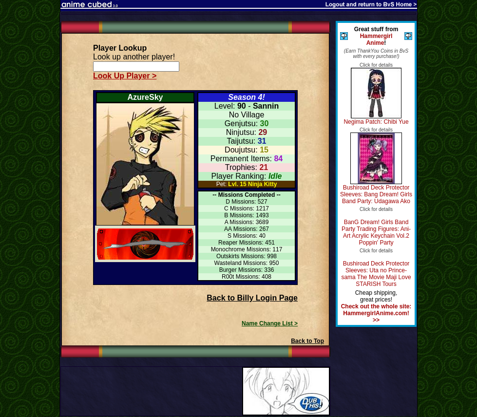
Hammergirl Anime (376, 39)
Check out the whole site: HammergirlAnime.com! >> (376, 313)
